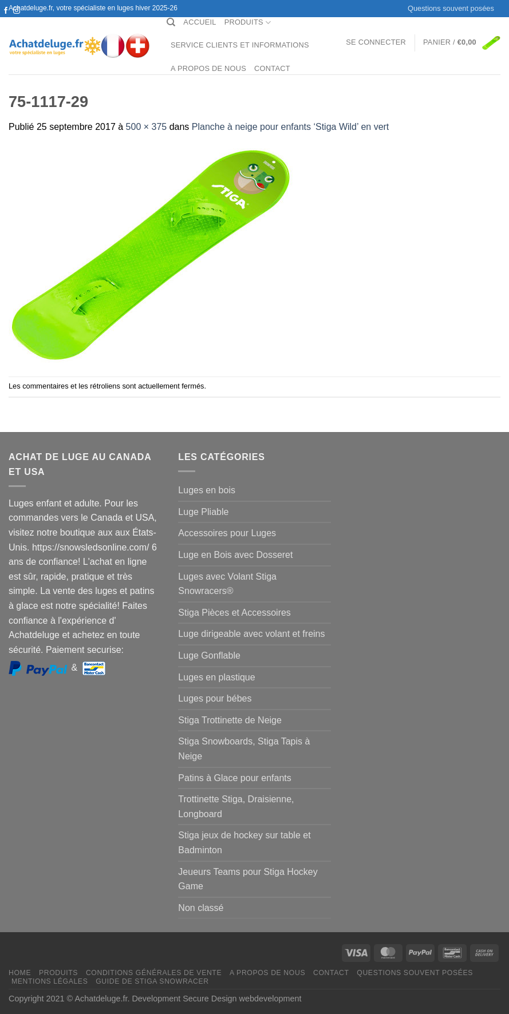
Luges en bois (206, 490)
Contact (272, 68)
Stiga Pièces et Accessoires (234, 612)
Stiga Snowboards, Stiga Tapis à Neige (244, 748)
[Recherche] (171, 22)
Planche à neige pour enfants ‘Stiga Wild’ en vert (290, 127)
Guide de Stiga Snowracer (152, 981)
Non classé (200, 908)
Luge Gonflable (209, 655)
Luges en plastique (216, 677)
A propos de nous (208, 68)
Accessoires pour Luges (227, 533)
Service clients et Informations (240, 45)
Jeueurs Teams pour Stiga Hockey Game (247, 879)
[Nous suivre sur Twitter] (5, 22)
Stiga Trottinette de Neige (230, 720)
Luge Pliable (203, 512)
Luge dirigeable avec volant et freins (251, 634)
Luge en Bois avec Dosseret (235, 555)
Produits (247, 22)
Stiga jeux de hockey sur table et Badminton (244, 842)
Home (20, 973)
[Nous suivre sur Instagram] (16, 11)
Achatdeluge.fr (100, 998)
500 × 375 (146, 127)
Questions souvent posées (451, 8)
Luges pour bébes (214, 698)
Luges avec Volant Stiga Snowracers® (227, 584)
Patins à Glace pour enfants (234, 778)
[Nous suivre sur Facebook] (5, 11)
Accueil (199, 22)
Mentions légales (49, 981)
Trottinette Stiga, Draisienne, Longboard (236, 806)
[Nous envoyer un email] (16, 22)
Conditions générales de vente (154, 973)
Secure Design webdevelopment (242, 998)
